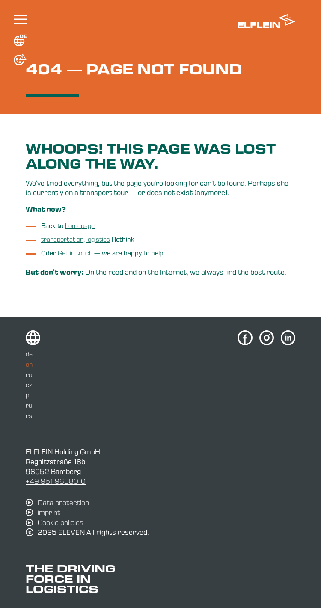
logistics (98, 239)
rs (29, 415)
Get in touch (75, 253)
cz (29, 384)
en (29, 364)
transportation (62, 239)
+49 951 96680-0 (56, 481)
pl (28, 395)
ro (29, 374)
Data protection (63, 503)
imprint (49, 512)
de (29, 354)
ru (29, 405)
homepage (80, 225)
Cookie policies (60, 522)
